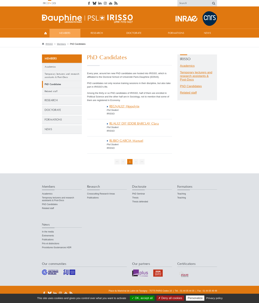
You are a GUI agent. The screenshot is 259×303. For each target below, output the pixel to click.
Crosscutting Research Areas (101, 194)
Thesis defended (140, 201)
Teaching (181, 194)
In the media (48, 231)
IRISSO (49, 44)
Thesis (135, 197)
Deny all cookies (170, 298)
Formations (176, 33)
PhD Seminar (138, 194)
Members (65, 33)
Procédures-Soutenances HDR (56, 247)
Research (97, 33)
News (207, 33)
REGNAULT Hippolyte (124, 106)
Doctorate (134, 33)
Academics (50, 66)
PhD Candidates (191, 86)
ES (54, 3)
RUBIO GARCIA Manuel (126, 141)
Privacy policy (214, 298)
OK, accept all (142, 298)
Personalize (195, 298)
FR (44, 3)
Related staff (51, 91)
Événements (48, 235)
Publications (93, 197)
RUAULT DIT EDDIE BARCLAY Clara (134, 124)
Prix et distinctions (50, 243)
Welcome (45, 33)
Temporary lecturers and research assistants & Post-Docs (62, 76)
